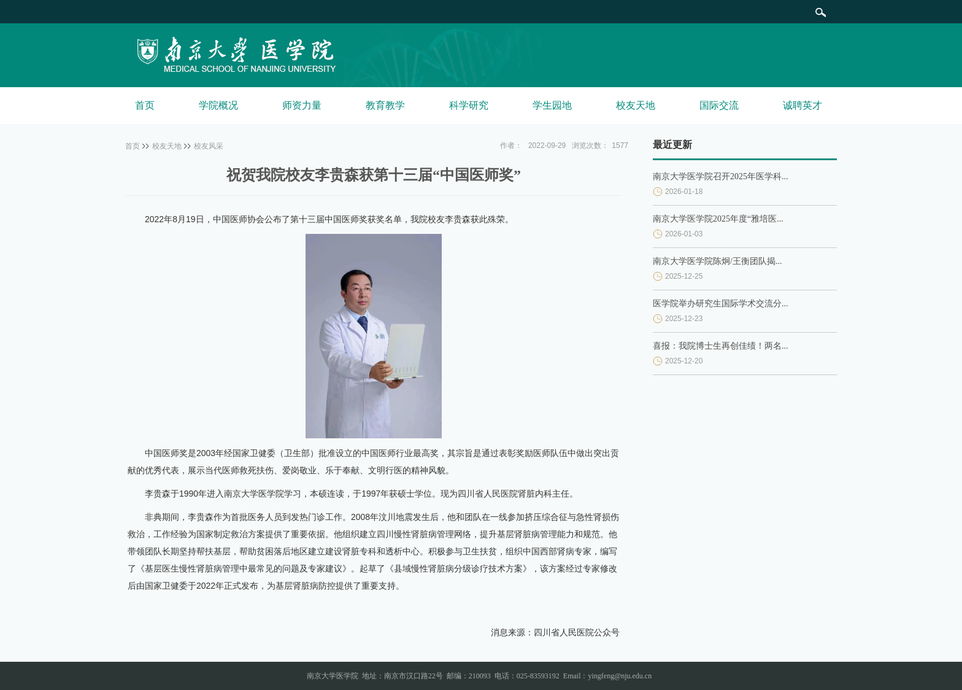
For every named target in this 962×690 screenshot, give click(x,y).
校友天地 (635, 105)
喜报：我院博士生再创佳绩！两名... (720, 346)
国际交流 (719, 105)
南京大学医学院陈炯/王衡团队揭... (717, 261)
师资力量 (301, 105)
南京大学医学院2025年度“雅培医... (718, 218)
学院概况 (218, 105)
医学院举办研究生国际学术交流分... (720, 303)
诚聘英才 (802, 105)
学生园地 (552, 105)
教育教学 (385, 105)
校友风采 (208, 146)
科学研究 (468, 105)
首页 (145, 105)
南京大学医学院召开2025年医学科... (720, 176)
